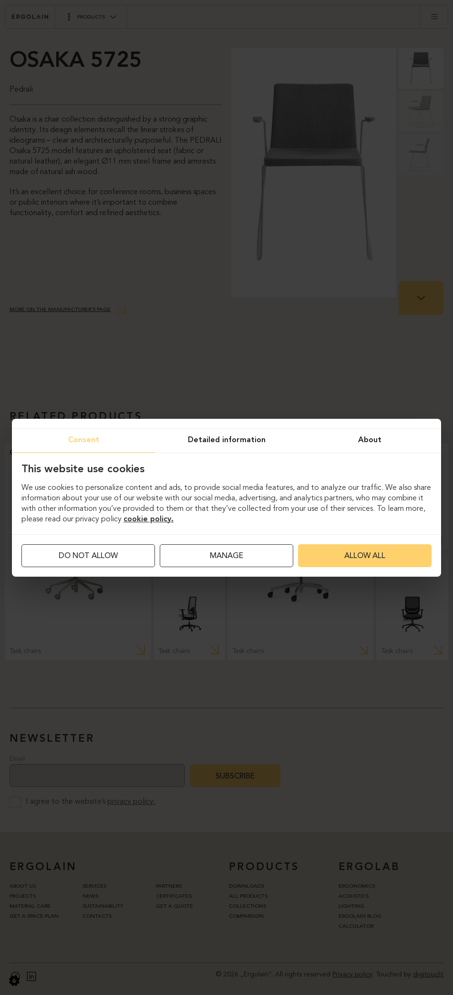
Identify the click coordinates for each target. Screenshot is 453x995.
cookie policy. (149, 519)
